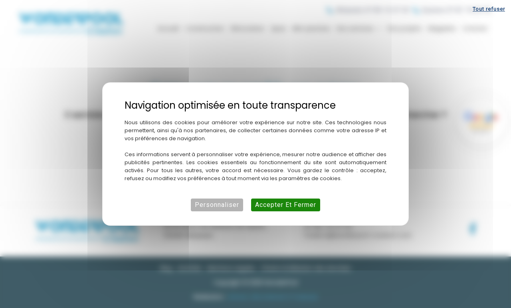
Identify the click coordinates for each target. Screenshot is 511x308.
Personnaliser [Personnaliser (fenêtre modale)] (217, 205)
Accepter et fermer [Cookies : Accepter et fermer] (285, 205)
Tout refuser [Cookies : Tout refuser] (489, 9)
